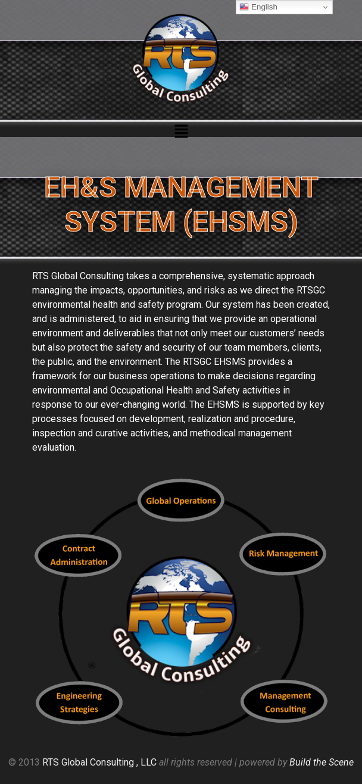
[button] (181, 132)
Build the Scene (321, 762)
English (258, 7)
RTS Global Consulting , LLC (99, 762)
